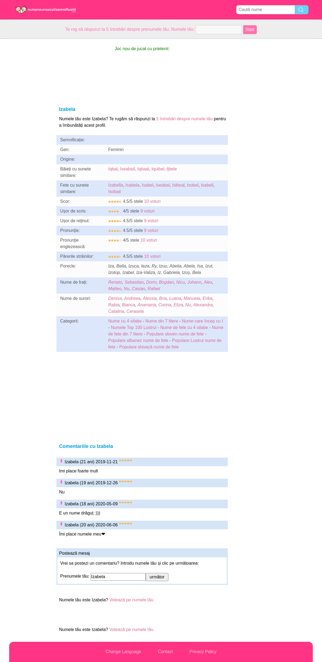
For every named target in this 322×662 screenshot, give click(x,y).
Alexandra (203, 305)
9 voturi (147, 211)
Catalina (116, 311)
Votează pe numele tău (131, 600)
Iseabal (163, 185)
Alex (208, 282)
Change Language (123, 651)
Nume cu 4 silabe (125, 321)
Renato (115, 282)
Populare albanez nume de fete (138, 340)
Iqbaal (143, 169)
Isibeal (178, 185)
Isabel (148, 185)
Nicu (180, 282)
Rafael (154, 288)
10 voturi (152, 201)
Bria (163, 298)
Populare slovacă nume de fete (149, 347)
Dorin (151, 282)
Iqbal (113, 169)
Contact (165, 651)
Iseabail (127, 169)
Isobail (114, 191)
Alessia (150, 298)
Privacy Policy (202, 651)
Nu (126, 288)
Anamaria (147, 305)
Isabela (133, 185)
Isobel (193, 185)
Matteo (114, 288)
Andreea (132, 298)
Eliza (178, 305)
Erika (207, 298)
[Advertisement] (30, 120)
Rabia (114, 305)
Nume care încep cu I (202, 321)
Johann (194, 282)
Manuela (192, 298)
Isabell (207, 185)
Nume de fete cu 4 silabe (184, 327)
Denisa (115, 298)
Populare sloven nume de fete (175, 334)
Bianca (128, 305)
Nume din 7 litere (161, 321)
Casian (138, 288)
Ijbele (172, 169)
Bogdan (166, 282)
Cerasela (135, 311)
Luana (175, 298)
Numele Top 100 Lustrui (134, 327)
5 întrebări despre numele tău (184, 118)
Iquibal (157, 169)
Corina (164, 305)
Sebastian (134, 282)
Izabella (115, 185)
